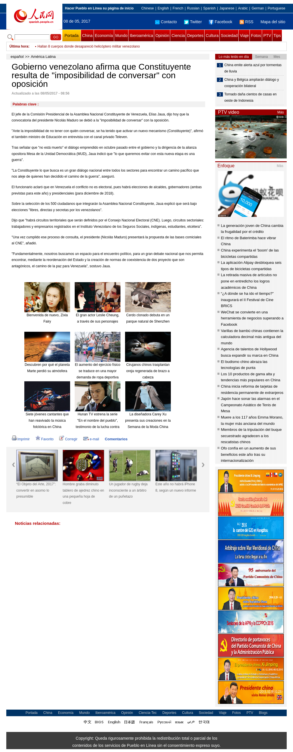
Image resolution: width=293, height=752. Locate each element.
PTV (267, 35)
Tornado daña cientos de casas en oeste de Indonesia (250, 97)
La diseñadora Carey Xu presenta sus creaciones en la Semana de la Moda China (148, 420)
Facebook (220, 21)
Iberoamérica (141, 35)
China (87, 35)
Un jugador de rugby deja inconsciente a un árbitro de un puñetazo (128, 490)
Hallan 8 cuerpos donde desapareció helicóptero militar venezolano (88, 46)
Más (280, 112)
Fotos (256, 35)
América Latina (43, 56)
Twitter (193, 21)
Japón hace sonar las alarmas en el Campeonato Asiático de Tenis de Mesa (250, 404)
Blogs (263, 713)
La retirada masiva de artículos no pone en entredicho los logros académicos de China (249, 281)
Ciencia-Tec (148, 713)
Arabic (243, 8)
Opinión (162, 35)
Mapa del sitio (273, 21)
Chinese (147, 8)
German (258, 8)
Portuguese (276, 8)
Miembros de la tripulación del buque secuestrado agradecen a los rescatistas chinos (251, 435)
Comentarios (116, 439)
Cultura (212, 35)
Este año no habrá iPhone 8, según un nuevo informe (175, 487)
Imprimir (21, 439)
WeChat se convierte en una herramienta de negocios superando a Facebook (252, 318)
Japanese (226, 8)
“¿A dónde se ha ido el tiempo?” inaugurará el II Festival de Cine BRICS (247, 299)
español (17, 56)
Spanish (209, 8)
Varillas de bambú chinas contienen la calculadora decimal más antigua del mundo (252, 337)
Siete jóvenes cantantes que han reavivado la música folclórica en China (47, 420)
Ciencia (178, 35)
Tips (277, 35)
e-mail (91, 439)
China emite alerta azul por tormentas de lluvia (253, 68)
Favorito (44, 439)
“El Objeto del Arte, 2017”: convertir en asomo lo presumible (36, 490)
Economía (104, 35)
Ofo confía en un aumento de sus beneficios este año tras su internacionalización (248, 454)
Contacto (166, 21)
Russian (193, 8)
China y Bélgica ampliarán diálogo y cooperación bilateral (251, 83)
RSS (246, 21)
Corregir (68, 439)
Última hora (18, 46)
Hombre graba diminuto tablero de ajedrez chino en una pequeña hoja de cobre (83, 493)
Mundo (121, 35)
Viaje (244, 35)
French (178, 8)
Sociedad (229, 35)
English (163, 8)
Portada (71, 35)
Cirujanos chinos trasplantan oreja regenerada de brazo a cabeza (147, 371)
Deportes (195, 35)
